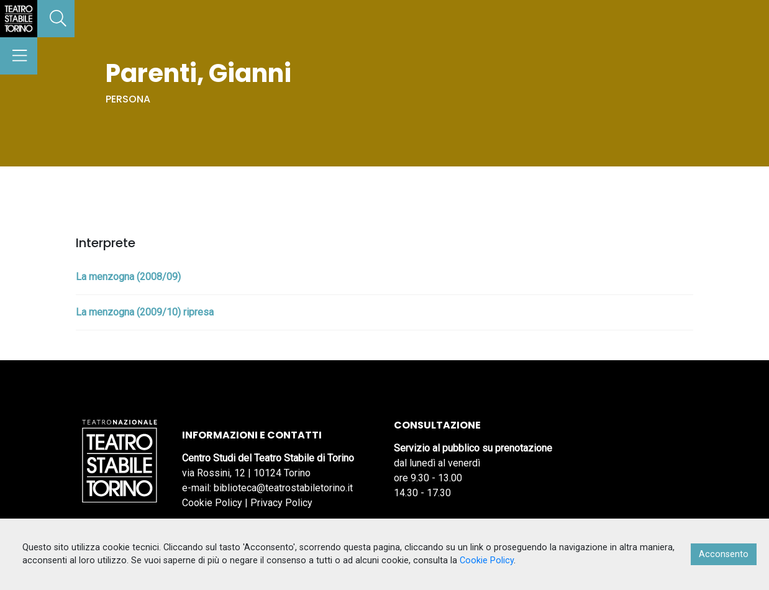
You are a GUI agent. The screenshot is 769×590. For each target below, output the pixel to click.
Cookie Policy (212, 503)
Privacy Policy (281, 503)
